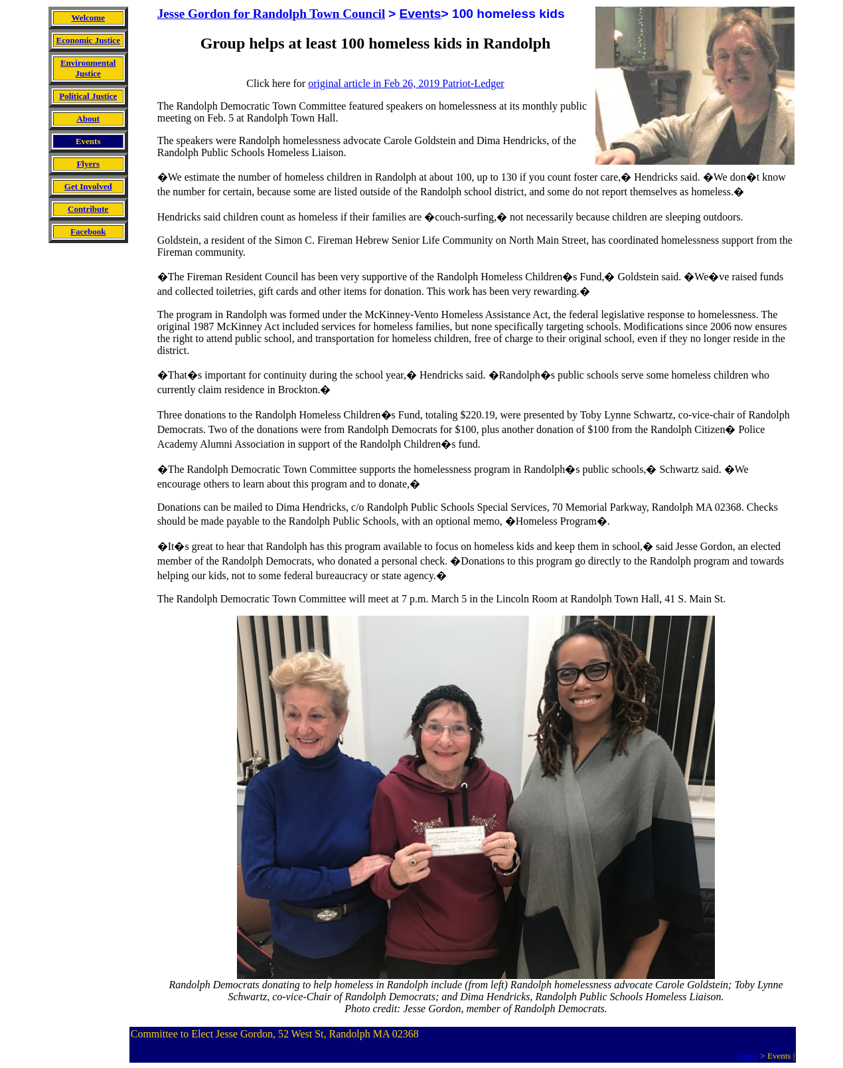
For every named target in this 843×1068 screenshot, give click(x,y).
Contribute (88, 209)
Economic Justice (88, 40)
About (88, 119)
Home (747, 1056)
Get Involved (88, 186)
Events (420, 14)
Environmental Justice (88, 68)
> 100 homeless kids (502, 14)
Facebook (88, 231)
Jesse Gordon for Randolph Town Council (271, 14)
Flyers (88, 164)
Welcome (88, 18)
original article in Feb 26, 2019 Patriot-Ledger (406, 83)
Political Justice (88, 96)
